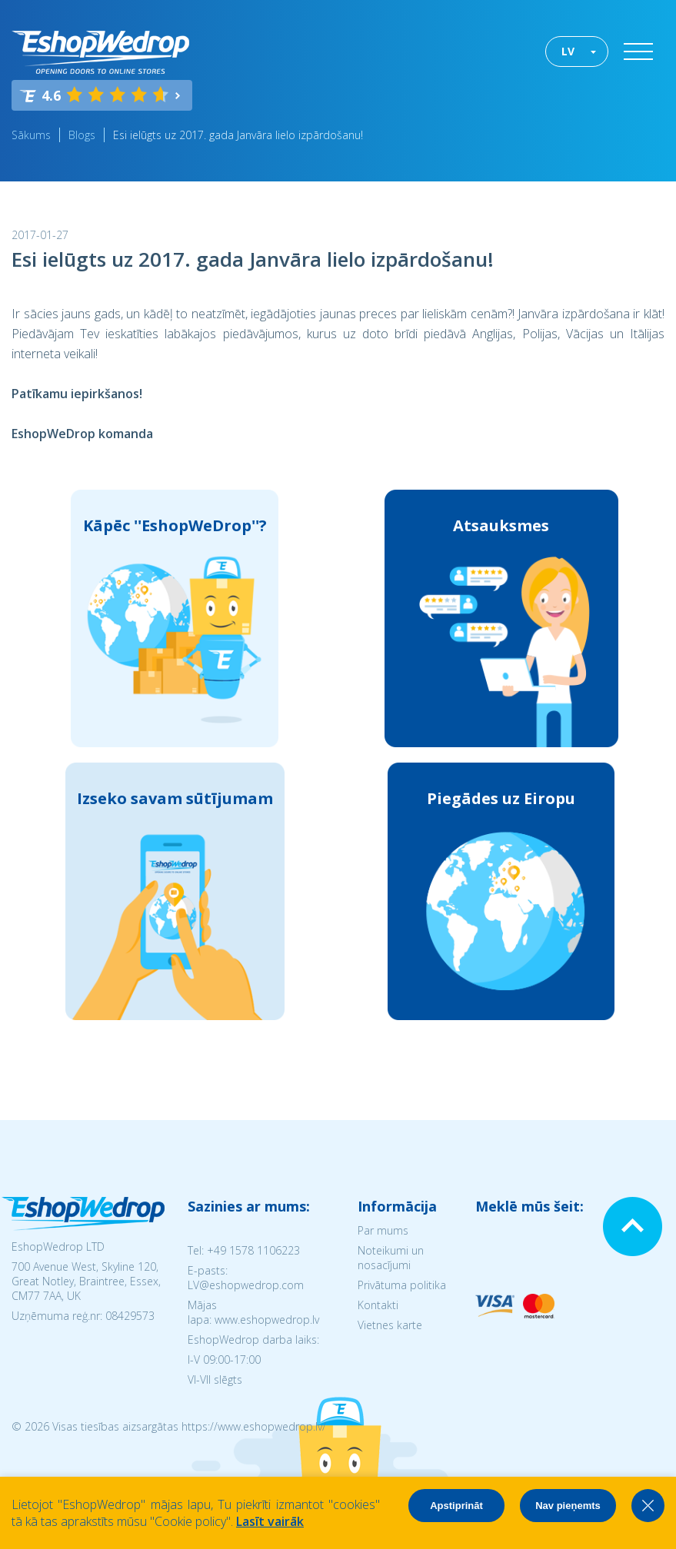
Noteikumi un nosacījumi (391, 1257)
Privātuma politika (402, 1285)
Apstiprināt (456, 1505)
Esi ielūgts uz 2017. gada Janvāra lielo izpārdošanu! (238, 135)
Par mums (383, 1230)
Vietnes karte (390, 1325)
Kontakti (378, 1305)
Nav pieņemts (568, 1505)
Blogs (81, 135)
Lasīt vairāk (270, 1521)
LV (567, 51)
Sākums (31, 135)
